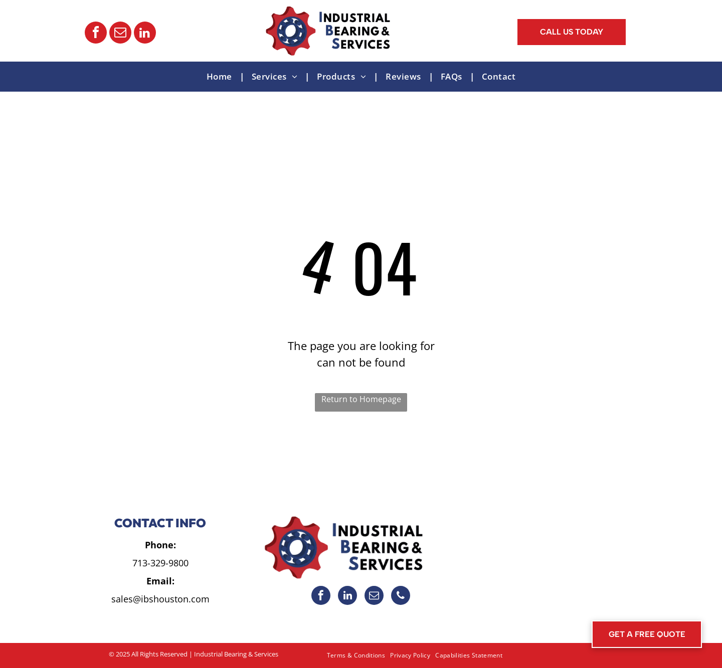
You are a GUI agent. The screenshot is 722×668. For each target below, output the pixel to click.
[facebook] (96, 34)
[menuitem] (221, 77)
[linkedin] (145, 34)
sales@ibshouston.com (160, 599)
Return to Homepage (361, 399)
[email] (120, 34)
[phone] (400, 596)
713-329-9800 (160, 563)
